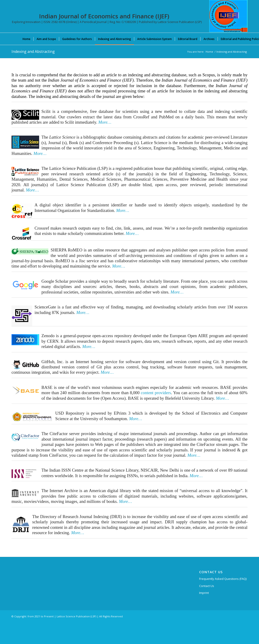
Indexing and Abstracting (33, 51)
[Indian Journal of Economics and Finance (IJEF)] (228, 16)
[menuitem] (26, 39)
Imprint (204, 593)
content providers (156, 392)
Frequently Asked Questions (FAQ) (223, 579)
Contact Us (206, 586)
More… (39, 153)
